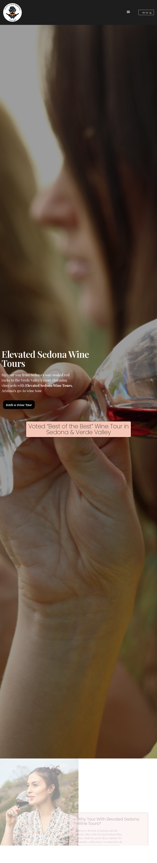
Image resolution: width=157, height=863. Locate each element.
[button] (128, 11)
